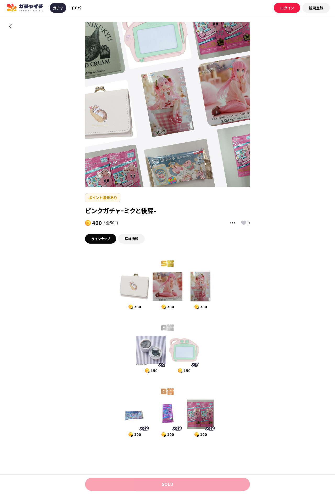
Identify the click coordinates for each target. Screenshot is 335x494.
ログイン (287, 7)
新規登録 (316, 7)
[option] (167, 104)
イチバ (76, 7)
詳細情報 (131, 238)
